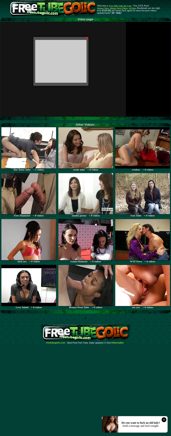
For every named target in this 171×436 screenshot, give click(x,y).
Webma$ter (118, 343)
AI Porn (132, 8)
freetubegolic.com (55, 343)
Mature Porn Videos (119, 8)
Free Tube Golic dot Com (120, 6)
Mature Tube (103, 8)
